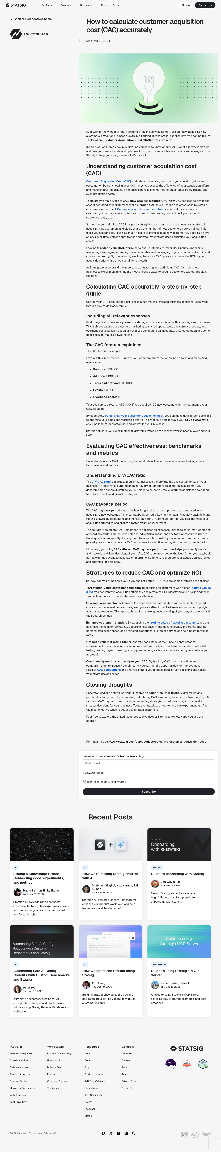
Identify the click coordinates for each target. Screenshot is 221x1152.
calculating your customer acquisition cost (134, 416)
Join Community (93, 1095)
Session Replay (18, 1081)
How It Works (54, 1060)
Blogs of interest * (94, 773)
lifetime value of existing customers (174, 622)
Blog (87, 1067)
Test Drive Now (18, 1102)
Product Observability (59, 1053)
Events (88, 1102)
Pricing (116, 5)
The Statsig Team (36, 34)
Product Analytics (20, 1074)
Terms (125, 1074)
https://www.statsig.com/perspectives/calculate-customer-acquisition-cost (153, 741)
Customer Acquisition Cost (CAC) (108, 181)
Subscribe (149, 791)
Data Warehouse (19, 1067)
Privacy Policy (130, 1081)
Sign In (185, 5)
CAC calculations (109, 670)
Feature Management (21, 1053)
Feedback (90, 1109)
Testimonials (54, 1088)
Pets (124, 1067)
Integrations (91, 1088)
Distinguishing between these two (140, 209)
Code (87, 1060)
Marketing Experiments (22, 1088)
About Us (127, 1053)
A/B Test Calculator (95, 1081)
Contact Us (205, 5)
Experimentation (19, 1060)
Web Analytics (18, 1095)
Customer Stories (57, 1081)
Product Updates (93, 1074)
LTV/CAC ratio (101, 481)
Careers (126, 1060)
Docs (104, 5)
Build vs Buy (54, 1067)
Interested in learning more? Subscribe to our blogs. (114, 756)
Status (88, 1115)
